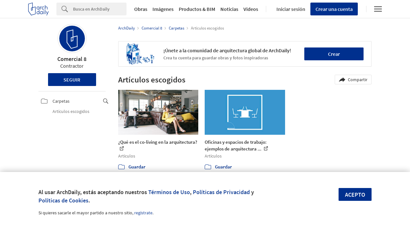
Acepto (355, 194)
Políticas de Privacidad (221, 192)
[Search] (100, 9)
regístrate (143, 213)
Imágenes (163, 9)
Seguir (71, 79)
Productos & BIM (197, 9)
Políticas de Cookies (63, 200)
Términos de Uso (169, 192)
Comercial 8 (71, 59)
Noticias (229, 9)
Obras (140, 9)
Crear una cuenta (334, 9)
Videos (250, 9)
